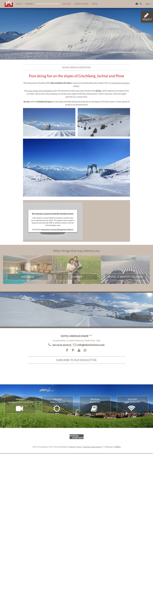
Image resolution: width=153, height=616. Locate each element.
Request (147, 17)
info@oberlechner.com (91, 344)
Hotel (19, 4)
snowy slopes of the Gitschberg (40, 91)
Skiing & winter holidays (48, 4)
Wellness (66, 4)
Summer (29, 4)
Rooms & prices (81, 4)
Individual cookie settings (92, 447)
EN (147, 4)
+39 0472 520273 (61, 344)
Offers (95, 4)
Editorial (72, 447)
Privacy (79, 447)
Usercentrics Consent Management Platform (57, 229)
